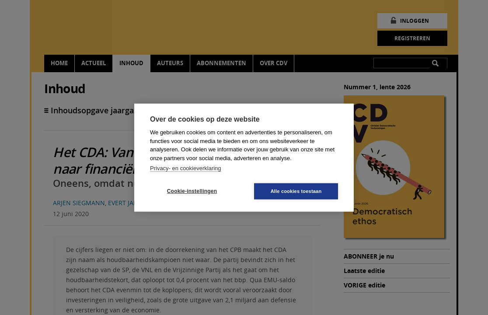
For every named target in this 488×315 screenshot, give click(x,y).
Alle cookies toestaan (296, 190)
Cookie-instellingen (192, 191)
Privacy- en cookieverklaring (185, 168)
